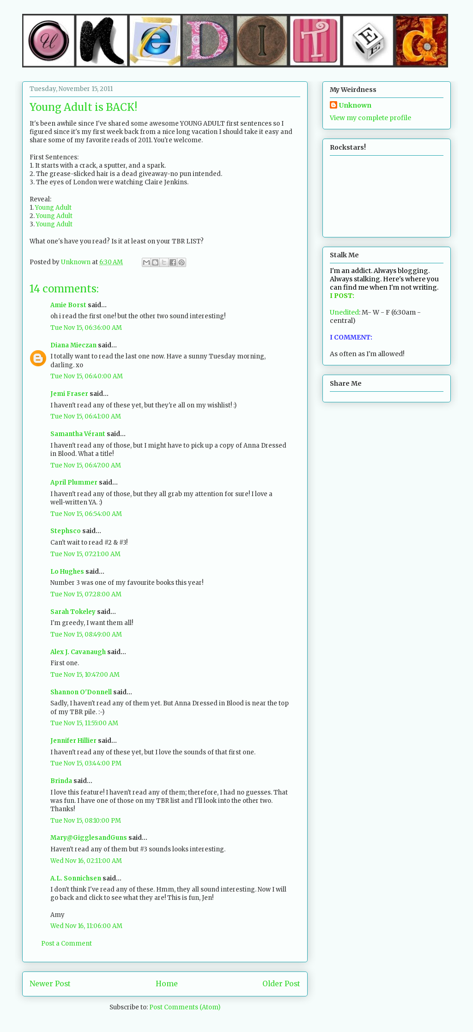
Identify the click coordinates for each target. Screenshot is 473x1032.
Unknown (355, 105)
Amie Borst (68, 305)
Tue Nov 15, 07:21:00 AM (85, 554)
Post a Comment (66, 943)
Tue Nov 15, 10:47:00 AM (85, 675)
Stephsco (65, 531)
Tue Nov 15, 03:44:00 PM (85, 763)
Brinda (61, 781)
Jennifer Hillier (73, 741)
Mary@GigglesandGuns (88, 838)
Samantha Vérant (77, 434)
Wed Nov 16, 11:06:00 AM (86, 926)
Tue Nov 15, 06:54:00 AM (86, 514)
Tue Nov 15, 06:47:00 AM (85, 465)
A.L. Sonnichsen (75, 878)
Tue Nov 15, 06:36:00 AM (86, 328)
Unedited (344, 312)
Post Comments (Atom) (184, 1007)
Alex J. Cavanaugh (78, 652)
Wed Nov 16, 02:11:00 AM (86, 861)
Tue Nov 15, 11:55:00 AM (84, 723)
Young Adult (53, 208)
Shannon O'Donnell (81, 692)
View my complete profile (370, 118)
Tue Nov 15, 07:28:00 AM (85, 594)
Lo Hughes (67, 572)
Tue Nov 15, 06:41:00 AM (85, 416)
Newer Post (50, 983)
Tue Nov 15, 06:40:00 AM (86, 376)
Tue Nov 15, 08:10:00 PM (85, 821)
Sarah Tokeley (73, 612)
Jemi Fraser (69, 394)
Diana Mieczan (73, 345)
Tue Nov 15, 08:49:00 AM (86, 634)
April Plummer (73, 482)
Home (167, 983)
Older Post (281, 983)
